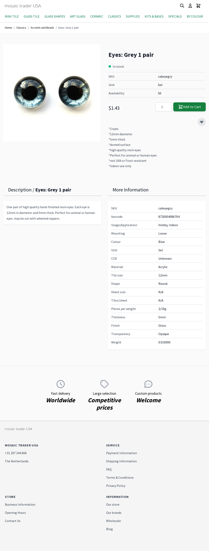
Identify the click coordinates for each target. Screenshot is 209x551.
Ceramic (96, 16)
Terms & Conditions (120, 477)
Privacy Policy (115, 486)
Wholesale (113, 521)
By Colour (195, 16)
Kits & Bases (154, 16)
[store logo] (30, 5)
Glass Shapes (54, 16)
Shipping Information (121, 461)
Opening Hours (15, 513)
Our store (112, 504)
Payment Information (121, 453)
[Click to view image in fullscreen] (51, 93)
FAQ (109, 469)
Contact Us (12, 521)
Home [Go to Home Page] (8, 27)
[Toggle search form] (182, 5)
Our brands (113, 513)
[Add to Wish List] (202, 122)
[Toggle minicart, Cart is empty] (198, 5)
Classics (114, 16)
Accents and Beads (42, 27)
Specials (175, 16)
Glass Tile (32, 16)
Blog (109, 529)
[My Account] (190, 5)
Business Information (20, 504)
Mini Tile (12, 16)
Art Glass (77, 16)
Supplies (133, 16)
